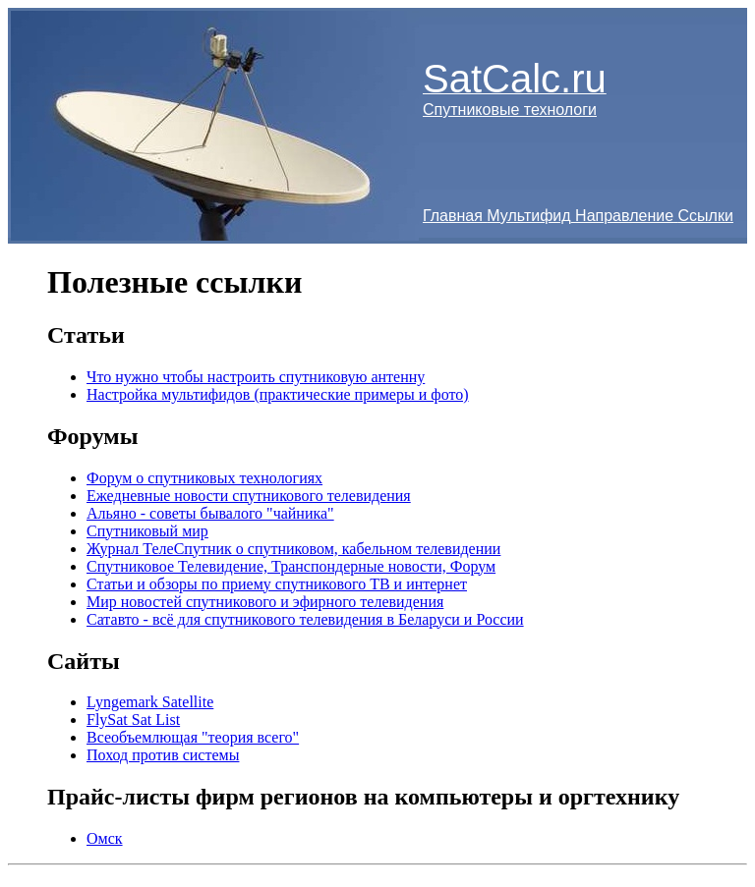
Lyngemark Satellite (150, 701)
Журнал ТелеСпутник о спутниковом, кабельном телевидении (293, 548)
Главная (453, 215)
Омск (105, 838)
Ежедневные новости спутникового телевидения (249, 495)
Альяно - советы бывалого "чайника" (210, 513)
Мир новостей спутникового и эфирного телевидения (265, 601)
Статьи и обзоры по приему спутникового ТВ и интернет (277, 584)
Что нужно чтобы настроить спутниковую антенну (256, 376)
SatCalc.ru (515, 78)
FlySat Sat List (133, 719)
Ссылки (705, 215)
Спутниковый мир (147, 531)
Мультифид (528, 215)
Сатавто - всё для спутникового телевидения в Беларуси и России (305, 619)
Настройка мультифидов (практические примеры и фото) (278, 394)
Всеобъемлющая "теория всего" (193, 737)
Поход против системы (163, 755)
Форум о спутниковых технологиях (204, 478)
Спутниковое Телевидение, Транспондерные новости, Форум (291, 566)
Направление (624, 215)
